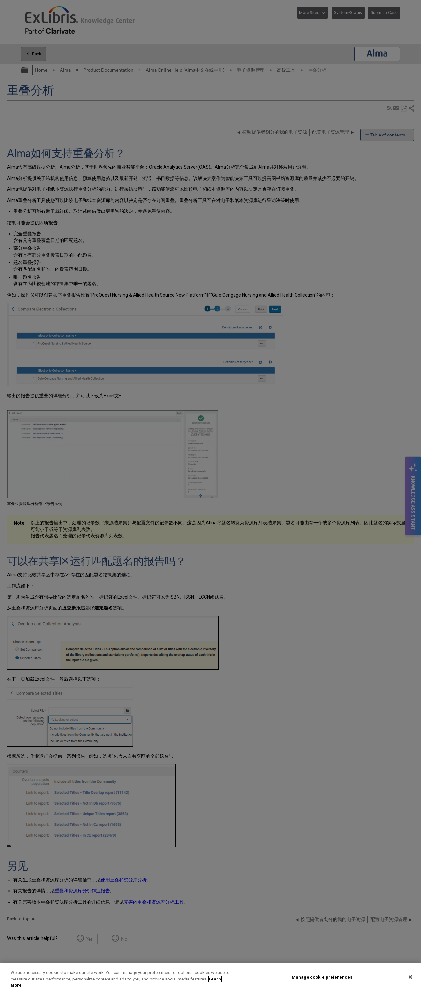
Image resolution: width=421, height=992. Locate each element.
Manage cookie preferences (322, 976)
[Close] (410, 977)
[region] (210, 977)
